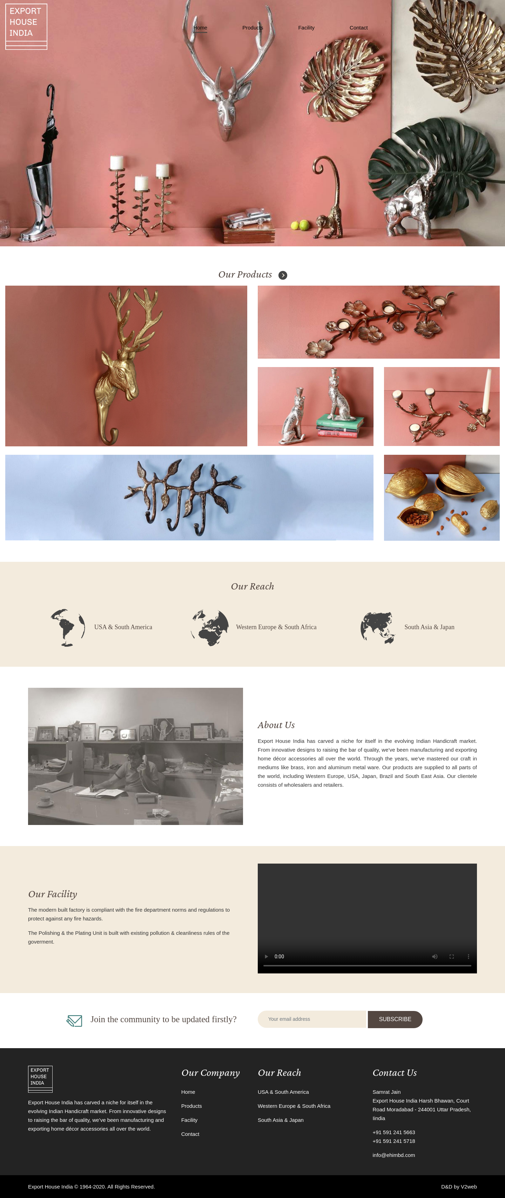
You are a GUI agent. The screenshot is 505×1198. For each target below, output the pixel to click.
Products (252, 28)
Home (200, 28)
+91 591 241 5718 (393, 1141)
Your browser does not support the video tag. (367, 918)
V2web (469, 1187)
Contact (359, 28)
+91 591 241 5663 (393, 1132)
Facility (306, 28)
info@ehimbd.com (393, 1155)
